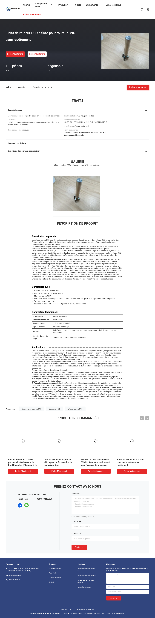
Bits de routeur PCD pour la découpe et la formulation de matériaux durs (58, 462)
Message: (76, 493)
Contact (51, 582)
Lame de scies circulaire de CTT (86, 570)
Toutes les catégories (84, 587)
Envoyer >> (113, 598)
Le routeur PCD (54, 409)
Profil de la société (54, 568)
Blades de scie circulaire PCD (87, 575)
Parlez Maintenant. (15, 54)
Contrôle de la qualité (55, 577)
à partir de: (76, 522)
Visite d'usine (53, 573)
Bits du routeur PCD (75, 409)
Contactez (79, 547)
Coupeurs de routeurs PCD (32, 409)
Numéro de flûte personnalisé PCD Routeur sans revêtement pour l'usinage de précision (95, 462)
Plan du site (64, 609)
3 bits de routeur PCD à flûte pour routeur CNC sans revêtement (130, 462)
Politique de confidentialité (85, 609)
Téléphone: (76, 534)
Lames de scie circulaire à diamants (86, 581)
